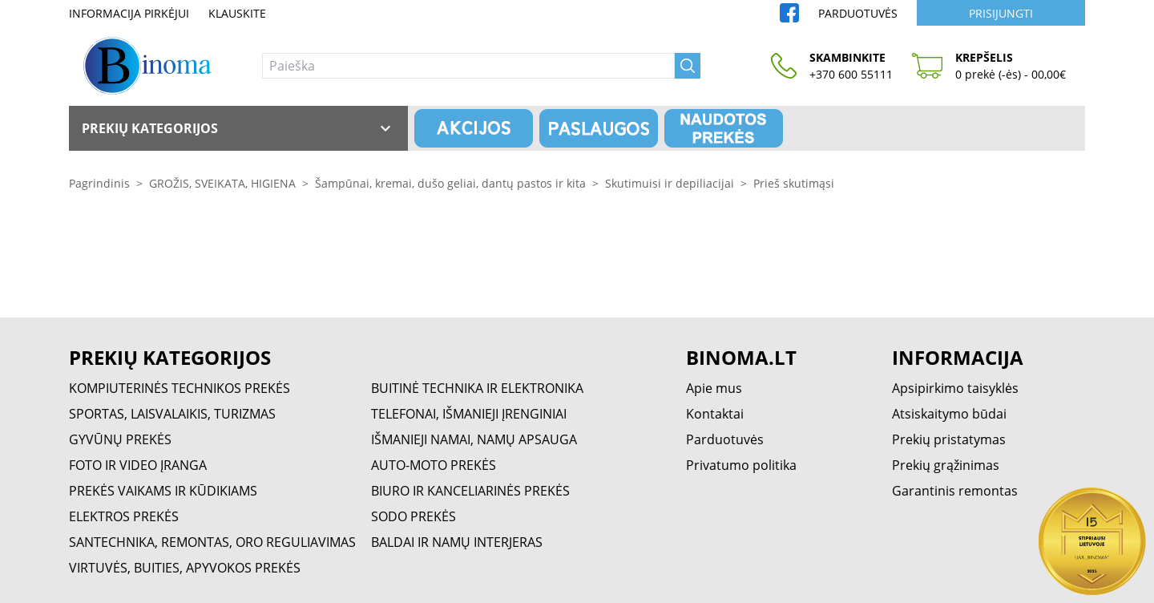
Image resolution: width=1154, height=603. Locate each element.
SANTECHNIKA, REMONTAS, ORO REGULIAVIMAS (212, 542)
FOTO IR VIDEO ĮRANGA (138, 465)
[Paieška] (468, 66)
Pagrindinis (99, 183)
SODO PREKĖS (413, 516)
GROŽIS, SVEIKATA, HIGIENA (222, 183)
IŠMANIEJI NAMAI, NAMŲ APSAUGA (474, 439)
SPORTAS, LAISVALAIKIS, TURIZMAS (172, 414)
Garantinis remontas (955, 491)
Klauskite (237, 13)
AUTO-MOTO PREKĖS (433, 465)
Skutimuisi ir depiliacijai (669, 183)
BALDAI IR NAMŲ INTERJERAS (457, 542)
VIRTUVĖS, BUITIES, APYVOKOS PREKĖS (185, 568)
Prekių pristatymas (949, 439)
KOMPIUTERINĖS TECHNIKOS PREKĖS (179, 388)
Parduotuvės (858, 13)
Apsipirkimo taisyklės (955, 388)
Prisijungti (1001, 13)
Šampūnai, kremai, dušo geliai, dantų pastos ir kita (450, 183)
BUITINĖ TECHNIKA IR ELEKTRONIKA (477, 388)
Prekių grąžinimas (945, 465)
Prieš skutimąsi (793, 183)
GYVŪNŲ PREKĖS (120, 439)
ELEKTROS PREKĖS (124, 516)
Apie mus (714, 388)
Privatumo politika (741, 465)
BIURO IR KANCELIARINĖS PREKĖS (470, 491)
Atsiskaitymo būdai (949, 414)
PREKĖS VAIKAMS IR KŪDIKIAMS (163, 491)
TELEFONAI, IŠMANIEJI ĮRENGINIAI (469, 414)
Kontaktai (715, 414)
